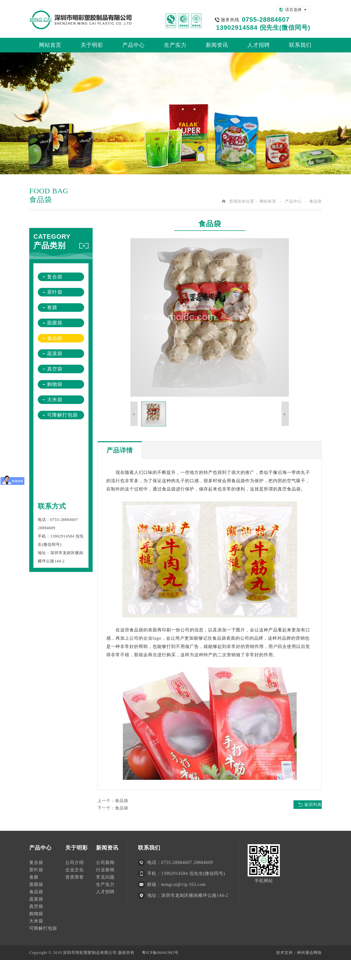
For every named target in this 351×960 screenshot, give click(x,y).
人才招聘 (105, 891)
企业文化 (74, 869)
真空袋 (54, 369)
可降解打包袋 (62, 415)
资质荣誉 (74, 877)
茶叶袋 (54, 292)
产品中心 (293, 201)
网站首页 (268, 201)
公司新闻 (105, 862)
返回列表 (313, 804)
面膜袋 (54, 322)
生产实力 (105, 884)
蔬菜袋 (54, 353)
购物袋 (54, 384)
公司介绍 (74, 862)
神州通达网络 (309, 952)
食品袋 (315, 201)
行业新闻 (105, 869)
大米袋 (54, 399)
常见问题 (105, 877)
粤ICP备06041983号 (160, 952)
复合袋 (54, 276)
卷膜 (52, 307)
